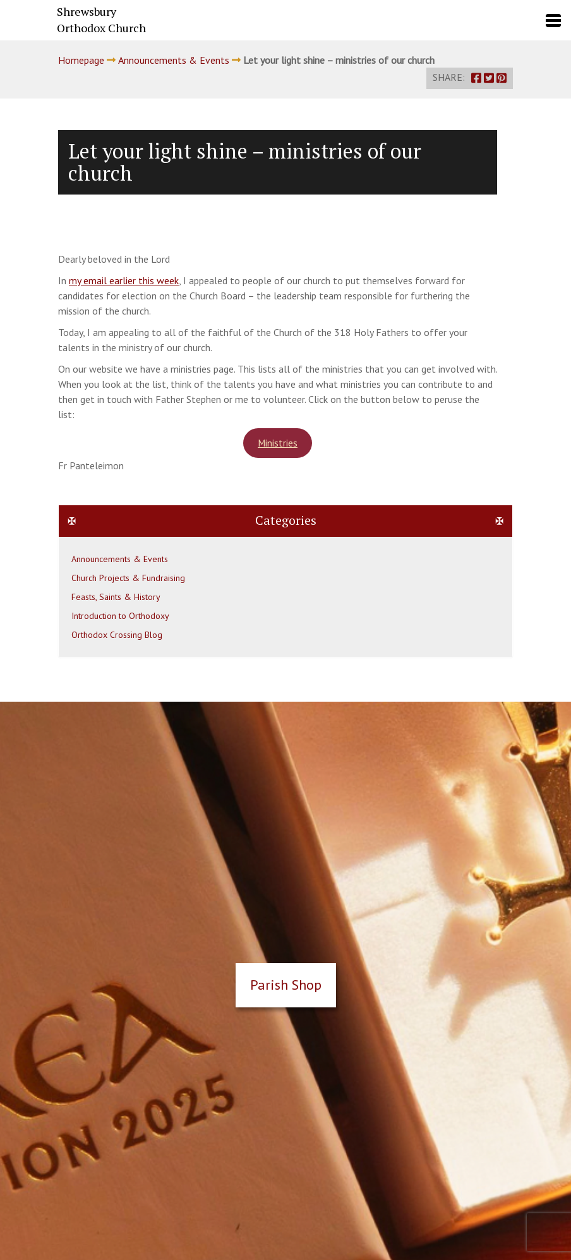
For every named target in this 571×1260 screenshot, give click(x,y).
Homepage (81, 60)
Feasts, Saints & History (115, 597)
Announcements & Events (173, 60)
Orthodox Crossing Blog (116, 634)
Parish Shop (286, 984)
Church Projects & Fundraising (128, 578)
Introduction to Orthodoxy (120, 615)
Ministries (278, 442)
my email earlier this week (124, 280)
